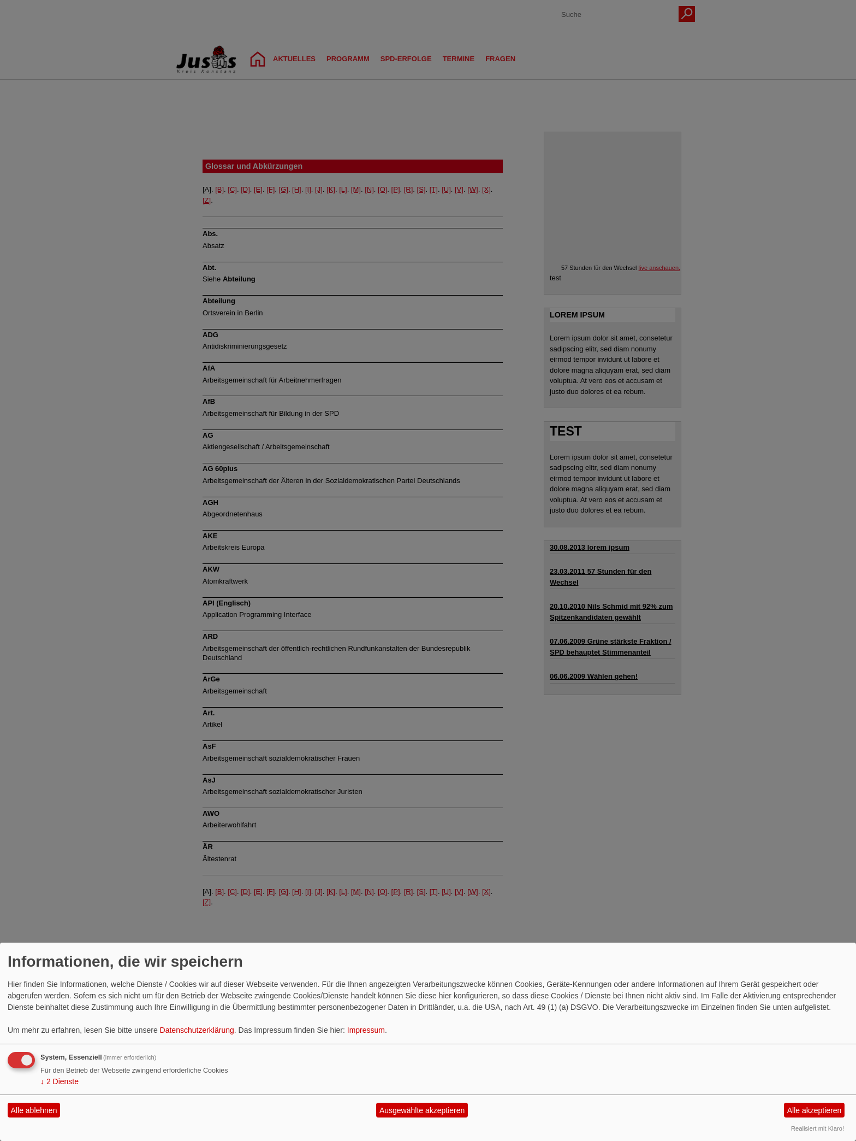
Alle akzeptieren (814, 1110)
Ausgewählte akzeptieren (422, 1110)
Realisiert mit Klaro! (817, 1128)
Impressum (366, 1030)
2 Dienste (59, 1081)
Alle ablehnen (34, 1110)
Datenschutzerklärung (197, 1030)
